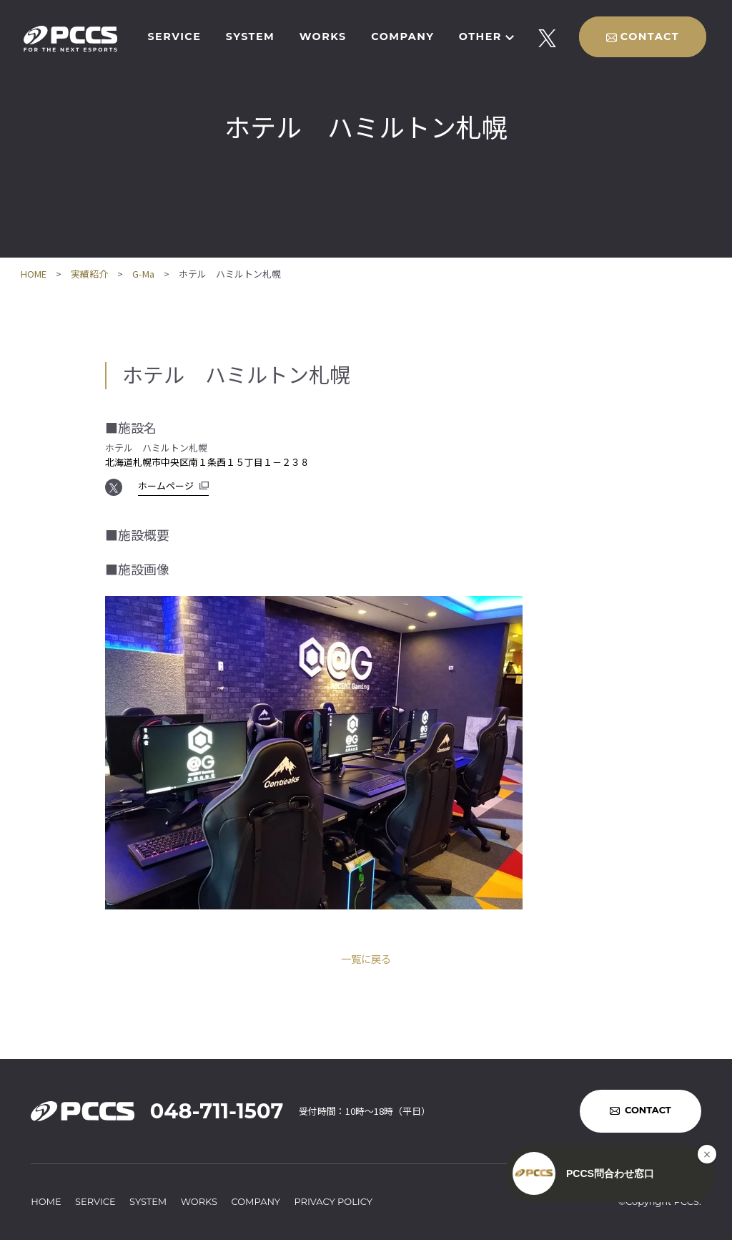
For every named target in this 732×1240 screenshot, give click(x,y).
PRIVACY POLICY (333, 1201)
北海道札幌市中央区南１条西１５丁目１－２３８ (207, 462)
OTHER (480, 36)
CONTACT (649, 36)
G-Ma (143, 273)
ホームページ (166, 485)
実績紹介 (89, 273)
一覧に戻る (366, 958)
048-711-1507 (216, 1110)
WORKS (323, 36)
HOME (33, 273)
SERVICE (174, 36)
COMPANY (402, 36)
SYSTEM (250, 36)
